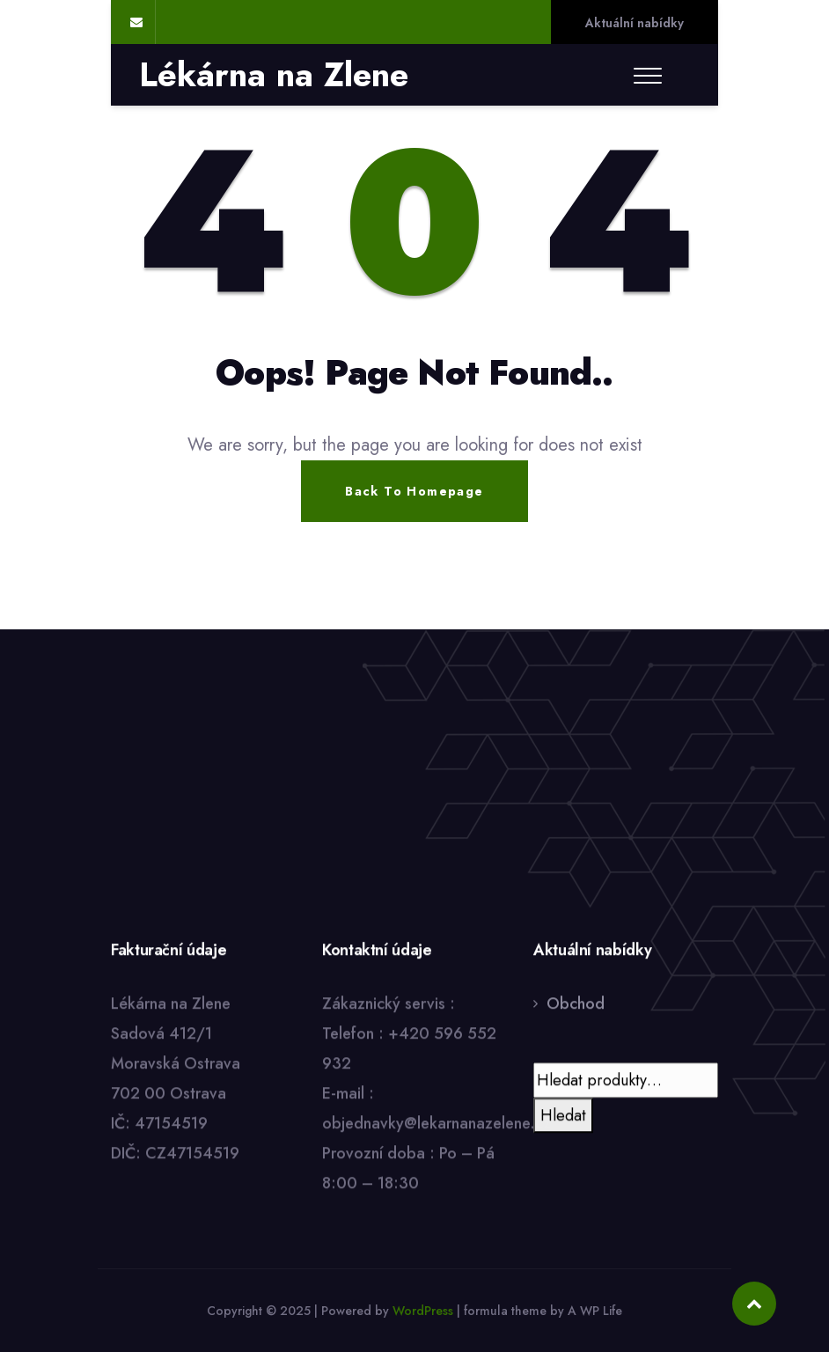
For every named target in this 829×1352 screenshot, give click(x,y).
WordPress (422, 1310)
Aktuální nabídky (634, 23)
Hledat (563, 1116)
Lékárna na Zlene (273, 75)
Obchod (576, 1004)
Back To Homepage (414, 491)
